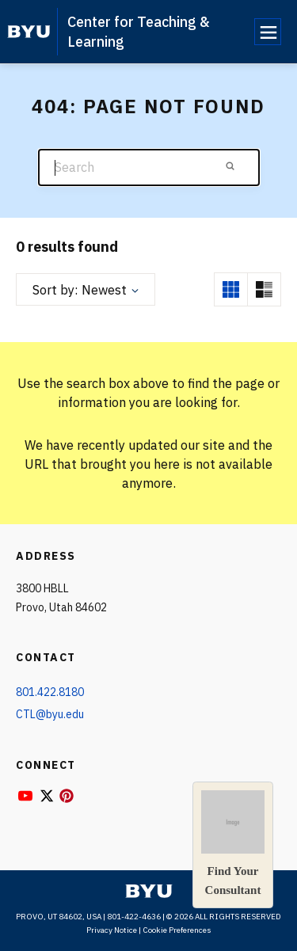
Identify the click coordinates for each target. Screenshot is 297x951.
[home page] (29, 32)
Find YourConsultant (233, 843)
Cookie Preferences (177, 930)
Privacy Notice (111, 930)
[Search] (149, 167)
